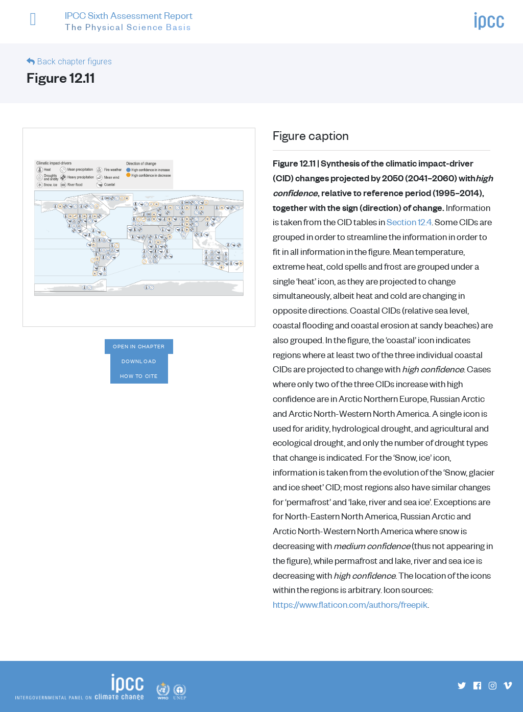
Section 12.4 (409, 221)
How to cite (139, 376)
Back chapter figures (74, 61)
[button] (37, 23)
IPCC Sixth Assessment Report (129, 22)
